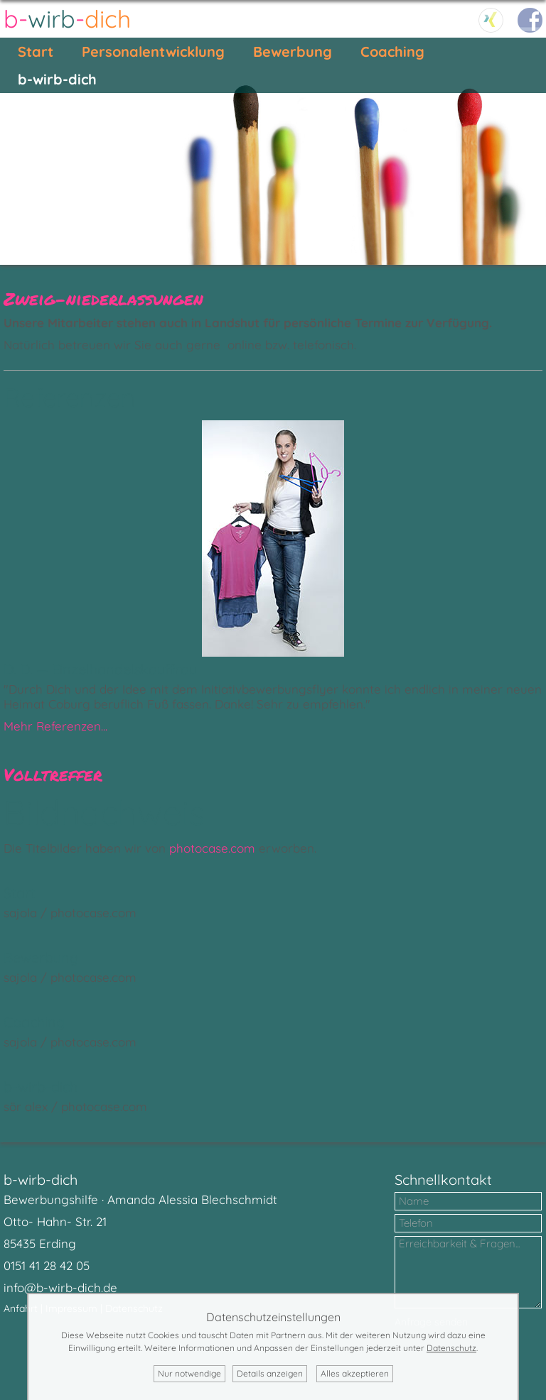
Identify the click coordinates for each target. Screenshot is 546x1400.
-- (67, 19)
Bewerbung (292, 51)
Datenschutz (451, 1347)
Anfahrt (21, 1308)
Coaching (392, 51)
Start (35, 51)
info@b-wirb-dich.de (60, 1287)
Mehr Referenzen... (55, 725)
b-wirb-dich (57, 79)
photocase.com (212, 848)
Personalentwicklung (153, 51)
